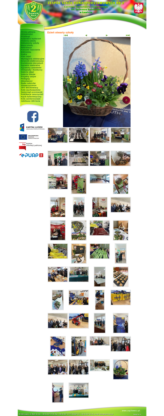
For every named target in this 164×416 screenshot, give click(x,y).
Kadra (24, 54)
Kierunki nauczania (30, 50)
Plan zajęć (26, 56)
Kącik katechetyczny (31, 97)
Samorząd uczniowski (32, 92)
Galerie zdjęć (27, 72)
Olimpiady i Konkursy (32, 70)
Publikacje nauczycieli (32, 94)
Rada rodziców (28, 83)
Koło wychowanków (31, 90)
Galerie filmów (28, 74)
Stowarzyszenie (29, 85)
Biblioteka (26, 52)
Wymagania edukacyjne (32, 59)
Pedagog (25, 79)
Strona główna (28, 32)
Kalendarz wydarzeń (31, 39)
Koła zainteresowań (31, 99)
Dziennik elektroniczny (32, 61)
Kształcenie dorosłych (32, 63)
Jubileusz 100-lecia (30, 101)
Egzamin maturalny (30, 65)
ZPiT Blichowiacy (29, 88)
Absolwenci (27, 81)
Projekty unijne (28, 76)
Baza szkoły (27, 45)
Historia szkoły (28, 41)
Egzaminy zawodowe (31, 68)
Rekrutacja (26, 48)
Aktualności (27, 34)
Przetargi (25, 36)
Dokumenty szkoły (30, 43)
